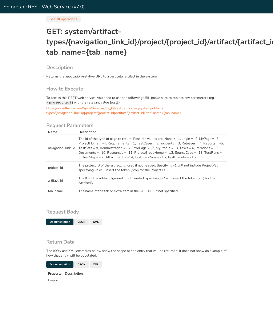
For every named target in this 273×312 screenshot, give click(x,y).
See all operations (63, 19)
